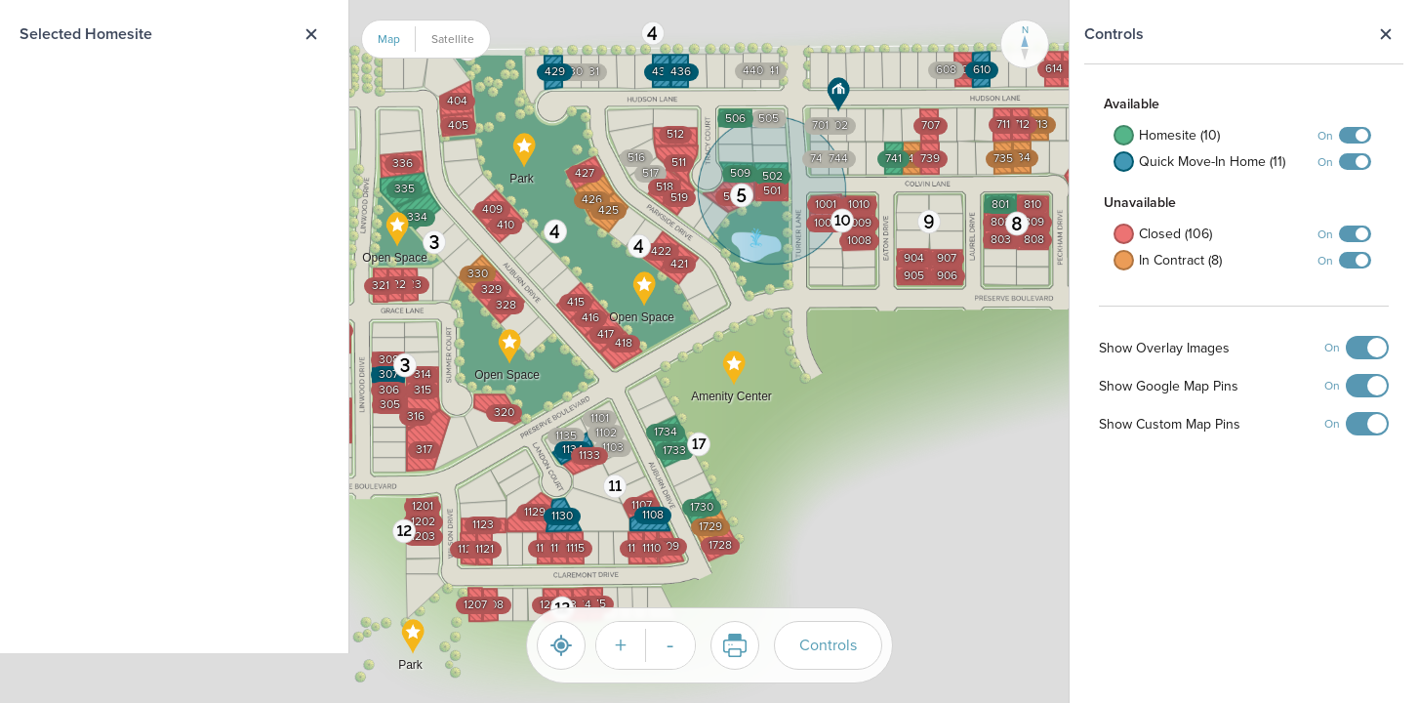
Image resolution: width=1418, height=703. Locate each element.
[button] (435, 242)
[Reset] (561, 645)
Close (1385, 34)
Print (728, 645)
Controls (828, 645)
